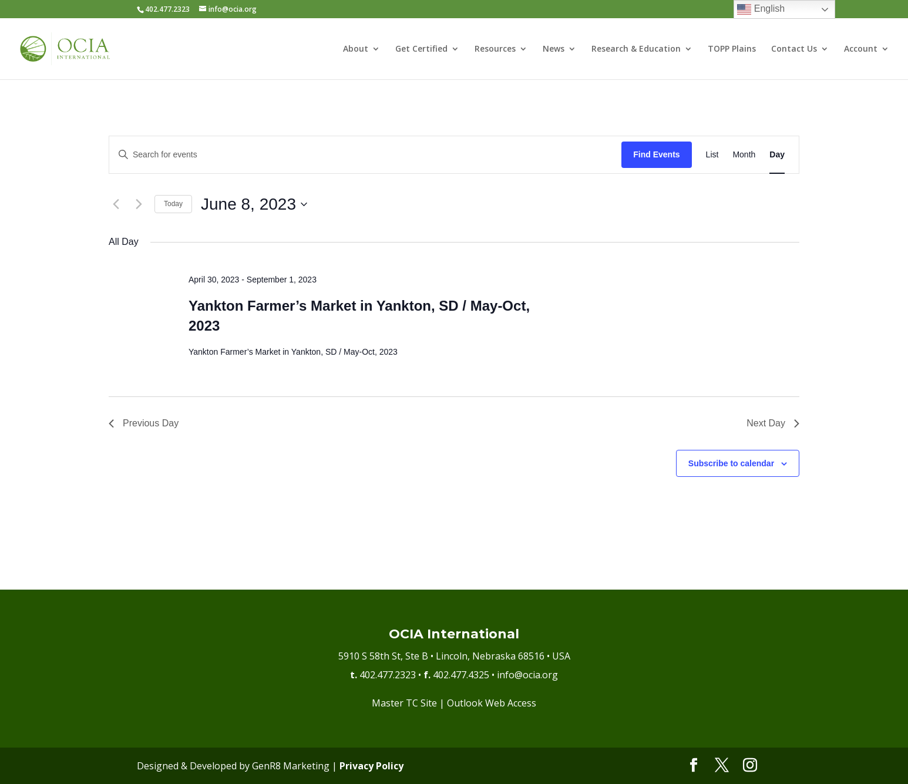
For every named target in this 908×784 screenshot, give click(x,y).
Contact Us (794, 49)
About (355, 49)
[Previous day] (116, 204)
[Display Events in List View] (712, 154)
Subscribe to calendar (731, 463)
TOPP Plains (732, 49)
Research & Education (636, 49)
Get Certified (421, 49)
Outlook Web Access (491, 702)
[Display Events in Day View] (777, 154)
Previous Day (144, 423)
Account (860, 49)
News (553, 49)
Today (173, 204)
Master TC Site (404, 702)
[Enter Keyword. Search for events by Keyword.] (365, 154)
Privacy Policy (371, 765)
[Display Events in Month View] (743, 154)
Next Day (772, 423)
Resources (495, 49)
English (761, 9)
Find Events (656, 154)
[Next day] (139, 204)
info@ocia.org (527, 674)
